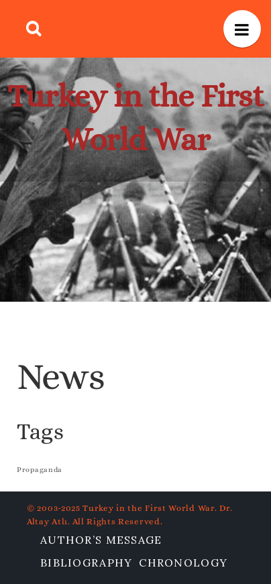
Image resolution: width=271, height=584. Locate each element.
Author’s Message (101, 539)
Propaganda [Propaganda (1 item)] (39, 469)
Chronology (183, 562)
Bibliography (86, 562)
